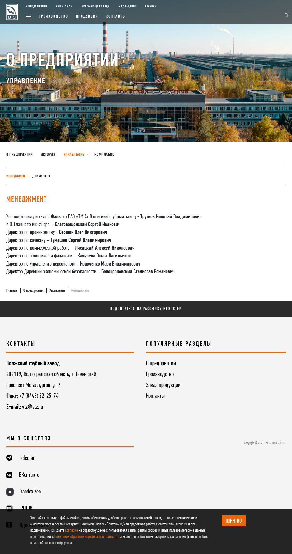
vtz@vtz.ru (32, 407)
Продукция (87, 17)
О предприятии (36, 6)
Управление (57, 290)
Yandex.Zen (30, 492)
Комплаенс (104, 154)
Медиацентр (127, 6)
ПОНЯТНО (234, 521)
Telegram (28, 458)
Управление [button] (75, 154)
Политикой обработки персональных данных (85, 537)
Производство (53, 17)
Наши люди (64, 6)
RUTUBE (28, 509)
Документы (41, 176)
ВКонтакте (29, 475)
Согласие (71, 531)
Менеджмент (16, 176)
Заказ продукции (163, 385)
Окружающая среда (96, 6)
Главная (11, 290)
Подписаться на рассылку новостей (146, 309)
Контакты (116, 17)
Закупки (151, 6)
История (48, 154)
